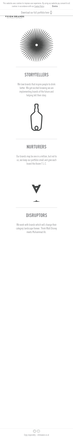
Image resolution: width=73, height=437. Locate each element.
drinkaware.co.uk (43, 435)
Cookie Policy (39, 6)
